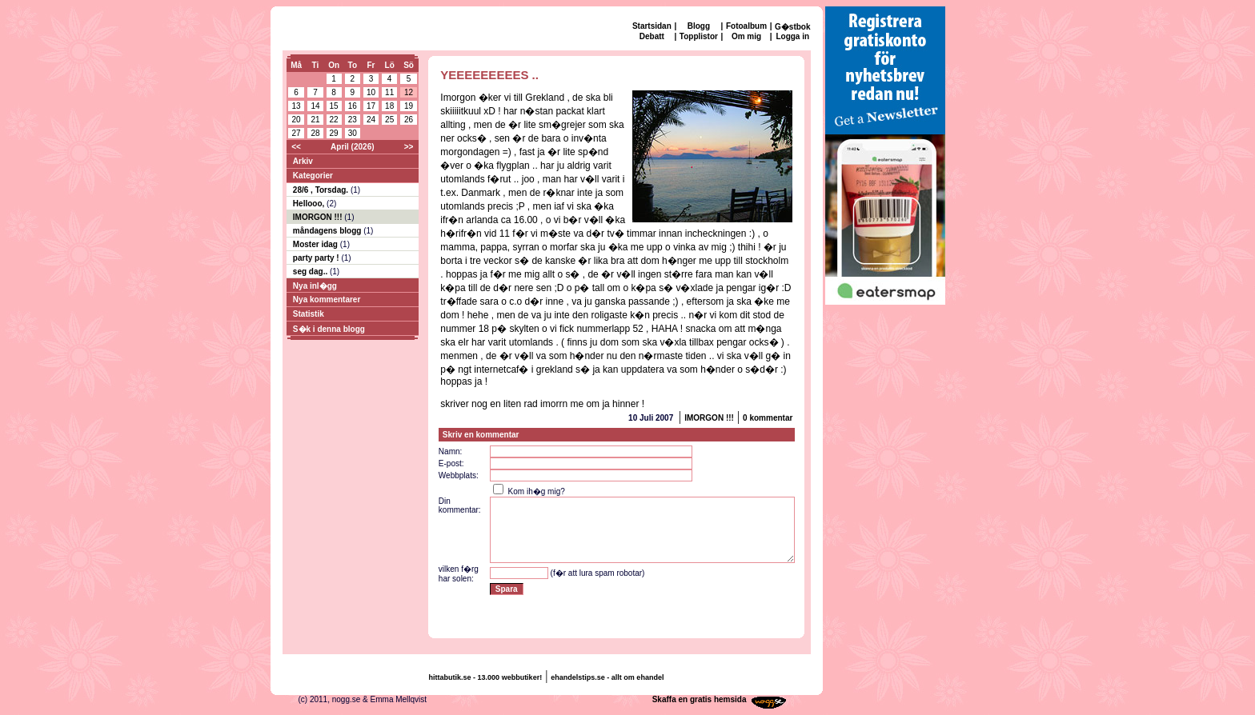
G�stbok (792, 26)
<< (296, 146)
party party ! (317, 258)
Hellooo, (310, 203)
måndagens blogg (328, 230)
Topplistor (699, 36)
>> (409, 146)
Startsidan (652, 26)
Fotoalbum (746, 26)
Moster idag (316, 244)
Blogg (699, 26)
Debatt (652, 36)
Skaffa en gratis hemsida (699, 699)
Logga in (792, 36)
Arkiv (303, 161)
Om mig (746, 36)
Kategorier (313, 175)
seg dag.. (311, 271)
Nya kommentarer (326, 299)
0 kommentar (767, 417)
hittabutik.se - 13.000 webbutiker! (486, 677)
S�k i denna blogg (329, 329)
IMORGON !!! (318, 217)
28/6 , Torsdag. (322, 190)
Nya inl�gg (315, 286)
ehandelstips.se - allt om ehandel (607, 677)
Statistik (308, 314)
